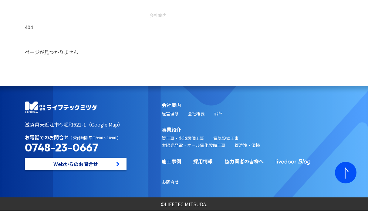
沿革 (218, 113)
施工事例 (171, 161)
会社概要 (196, 113)
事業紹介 (171, 129)
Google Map (104, 124)
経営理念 (170, 113)
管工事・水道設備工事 (183, 138)
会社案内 (158, 16)
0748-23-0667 (61, 147)
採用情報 (203, 161)
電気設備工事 (226, 138)
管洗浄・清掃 (247, 145)
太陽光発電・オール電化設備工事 (193, 145)
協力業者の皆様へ (244, 161)
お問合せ (170, 182)
